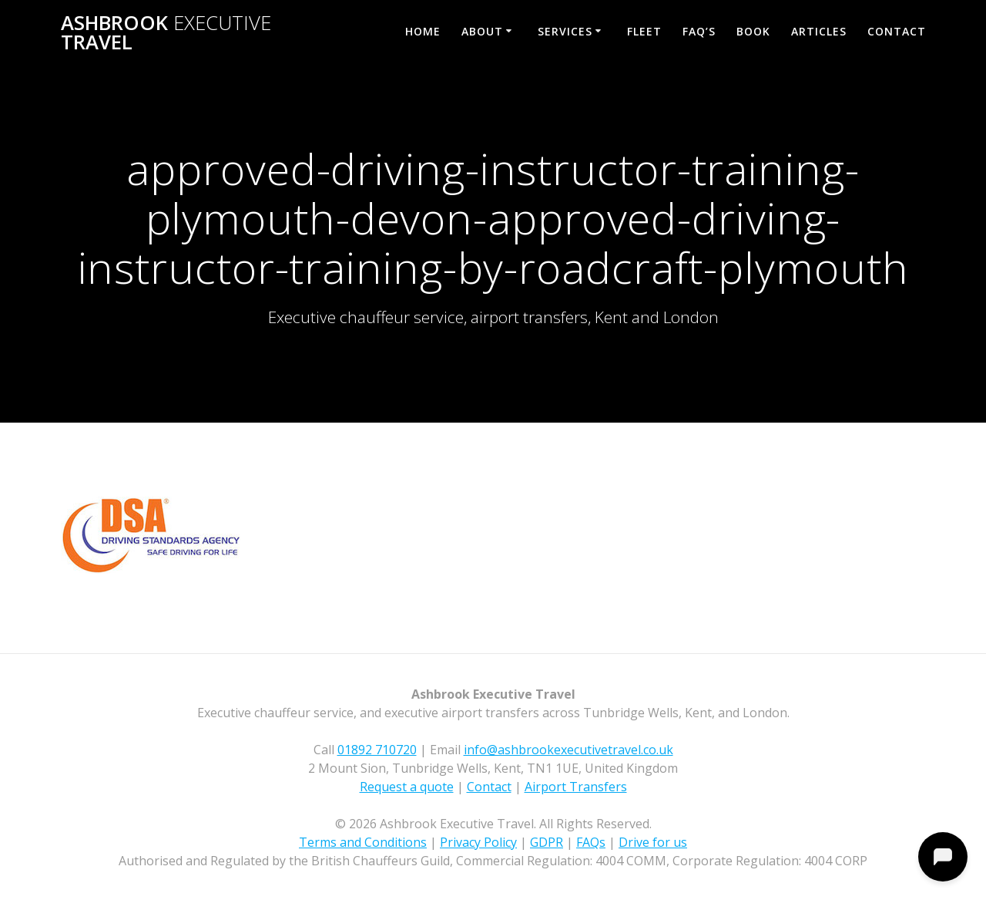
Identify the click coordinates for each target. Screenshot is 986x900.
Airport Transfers (576, 786)
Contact (896, 31)
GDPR (546, 842)
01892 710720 (377, 749)
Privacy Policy (478, 842)
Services (565, 31)
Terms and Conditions (363, 842)
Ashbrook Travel (166, 32)
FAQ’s (699, 31)
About (482, 31)
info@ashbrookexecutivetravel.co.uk (568, 749)
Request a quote (407, 786)
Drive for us (653, 842)
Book (753, 31)
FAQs (590, 842)
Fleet (644, 31)
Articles (819, 31)
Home (423, 31)
